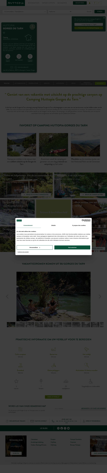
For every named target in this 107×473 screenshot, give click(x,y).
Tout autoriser (72, 247)
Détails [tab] (53, 225)
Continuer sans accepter (23, 252)
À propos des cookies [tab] (79, 225)
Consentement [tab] (28, 225)
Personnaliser (35, 247)
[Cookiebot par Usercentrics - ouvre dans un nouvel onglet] (83, 220)
